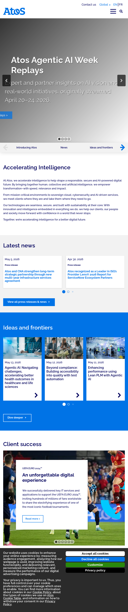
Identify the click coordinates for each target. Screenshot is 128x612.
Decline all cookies (95, 559)
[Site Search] (121, 11)
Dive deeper (15, 417)
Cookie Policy (42, 592)
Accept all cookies (95, 553)
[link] (32, 272)
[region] (64, 80)
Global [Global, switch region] (103, 4)
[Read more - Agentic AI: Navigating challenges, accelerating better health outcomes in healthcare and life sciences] (36, 395)
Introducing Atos (26, 147)
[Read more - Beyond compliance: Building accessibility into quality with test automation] (78, 395)
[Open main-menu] (113, 11)
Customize (95, 564)
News (64, 147)
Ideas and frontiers (101, 147)
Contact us (89, 4)
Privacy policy (95, 570)
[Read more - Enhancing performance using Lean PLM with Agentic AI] (119, 395)
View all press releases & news (27, 301)
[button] (6, 80)
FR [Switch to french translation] (121, 4)
